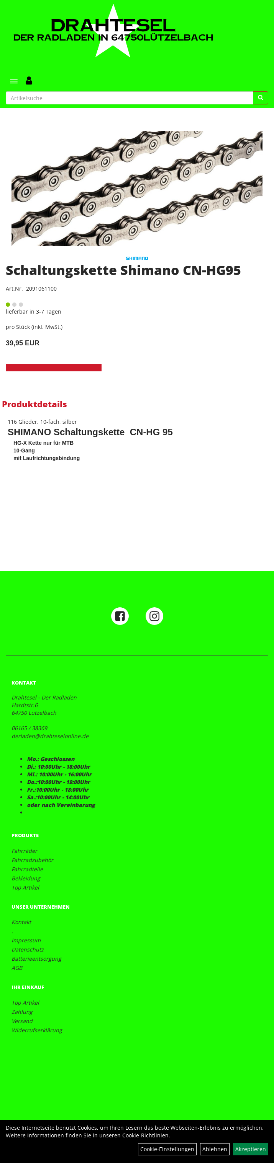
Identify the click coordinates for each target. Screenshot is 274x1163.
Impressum (26, 940)
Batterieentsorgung (36, 958)
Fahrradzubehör (32, 860)
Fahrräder (24, 850)
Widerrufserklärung (36, 1030)
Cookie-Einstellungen (167, 1149)
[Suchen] (260, 97)
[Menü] (14, 81)
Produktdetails (34, 404)
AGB (16, 967)
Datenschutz (27, 949)
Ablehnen (214, 1149)
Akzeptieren (250, 1149)
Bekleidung (25, 878)
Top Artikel (25, 887)
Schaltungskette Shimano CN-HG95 (123, 270)
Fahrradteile (27, 869)
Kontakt (21, 922)
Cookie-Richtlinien (145, 1135)
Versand (22, 1021)
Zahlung (22, 1011)
